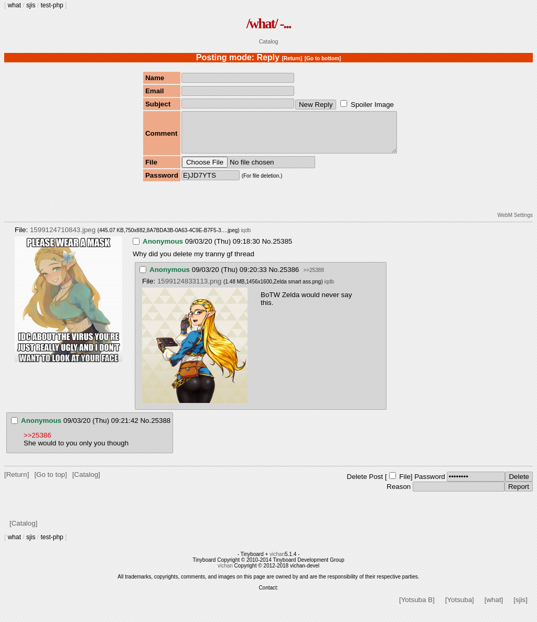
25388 (160, 428)
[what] (494, 608)
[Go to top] (50, 482)
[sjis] (520, 608)
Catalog (268, 41)
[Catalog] (86, 482)
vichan (277, 562)
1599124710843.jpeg (62, 238)
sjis (30, 5)
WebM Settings (515, 223)
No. (267, 249)
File (404, 484)
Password (429, 484)
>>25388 (313, 278)
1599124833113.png (189, 289)
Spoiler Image (372, 104)
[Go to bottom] (323, 58)
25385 (282, 249)
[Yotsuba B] (417, 608)
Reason (398, 494)
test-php (51, 5)
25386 (289, 277)
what (14, 5)
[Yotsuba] (459, 608)
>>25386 (37, 443)
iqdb (246, 238)
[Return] (292, 58)
